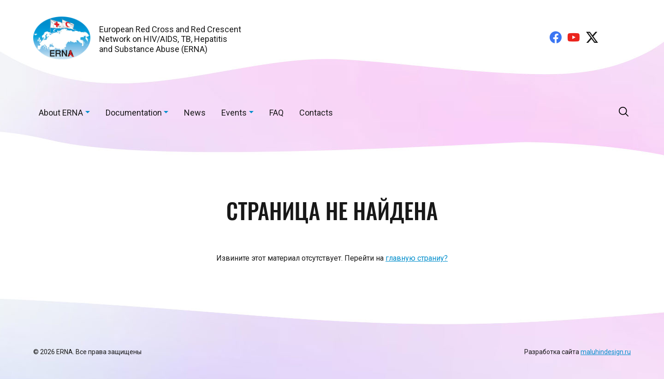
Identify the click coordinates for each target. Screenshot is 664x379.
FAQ (276, 112)
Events (234, 112)
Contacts (316, 112)
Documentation (134, 112)
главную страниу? (416, 258)
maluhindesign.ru (606, 352)
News (195, 112)
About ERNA (61, 112)
